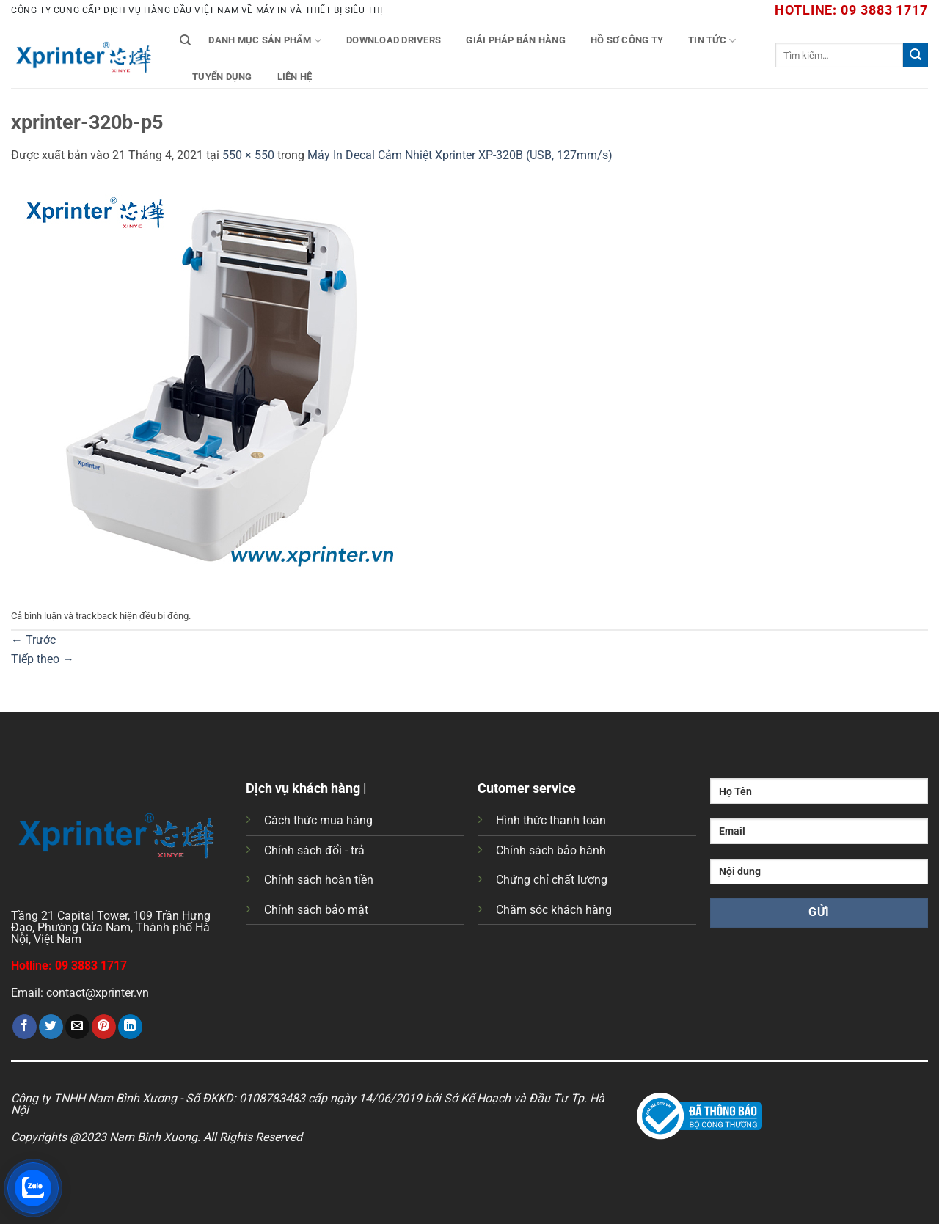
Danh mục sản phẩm (264, 41)
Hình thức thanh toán (551, 820)
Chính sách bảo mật (316, 910)
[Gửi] (915, 55)
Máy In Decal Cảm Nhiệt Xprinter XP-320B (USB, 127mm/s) (460, 155)
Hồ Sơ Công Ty (627, 39)
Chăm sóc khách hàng (554, 910)
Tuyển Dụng (222, 76)
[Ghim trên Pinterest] (104, 1026)
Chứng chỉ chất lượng (551, 880)
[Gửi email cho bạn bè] (77, 1026)
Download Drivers (393, 39)
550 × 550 (248, 155)
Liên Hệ (295, 76)
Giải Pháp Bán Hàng (516, 39)
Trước (33, 640)
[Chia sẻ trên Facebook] (24, 1026)
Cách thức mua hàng (318, 820)
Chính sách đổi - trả (314, 850)
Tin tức (712, 41)
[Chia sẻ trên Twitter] (51, 1026)
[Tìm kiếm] (185, 40)
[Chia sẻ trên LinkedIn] (130, 1026)
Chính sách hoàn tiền (318, 880)
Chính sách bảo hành (551, 850)
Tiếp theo (42, 659)
